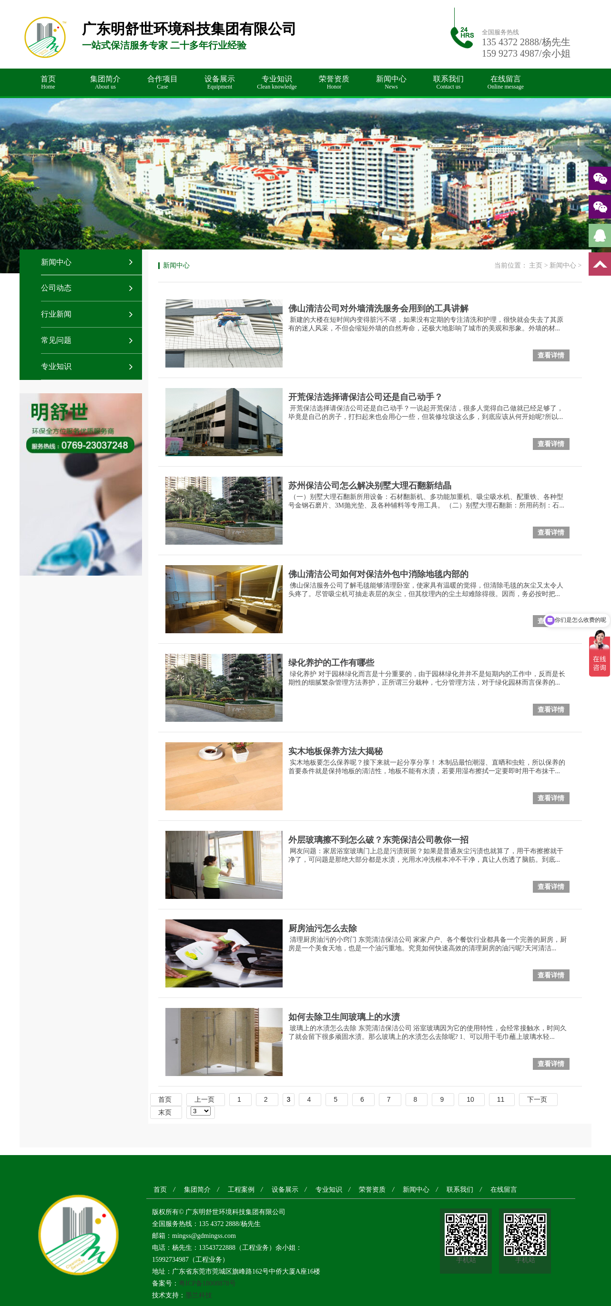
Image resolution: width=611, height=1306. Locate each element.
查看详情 (551, 355)
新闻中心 (391, 82)
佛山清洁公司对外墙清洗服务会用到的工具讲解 (378, 308)
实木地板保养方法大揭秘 (335, 751)
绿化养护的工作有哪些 (331, 663)
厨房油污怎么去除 (322, 928)
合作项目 (162, 82)
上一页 (204, 1099)
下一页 (537, 1099)
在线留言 (505, 82)
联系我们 (448, 82)
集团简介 (105, 82)
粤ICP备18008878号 (207, 1283)
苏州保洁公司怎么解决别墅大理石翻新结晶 (369, 485)
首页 (48, 82)
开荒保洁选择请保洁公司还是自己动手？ (365, 397)
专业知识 (277, 82)
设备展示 (219, 82)
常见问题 (56, 340)
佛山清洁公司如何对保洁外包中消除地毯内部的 (378, 574)
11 (501, 1099)
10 (470, 1099)
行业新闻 (56, 314)
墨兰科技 (198, 1295)
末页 (165, 1112)
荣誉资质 (334, 82)
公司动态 (56, 288)
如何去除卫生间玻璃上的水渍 (344, 1017)
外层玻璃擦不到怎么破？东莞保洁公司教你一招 (378, 840)
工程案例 (241, 1189)
